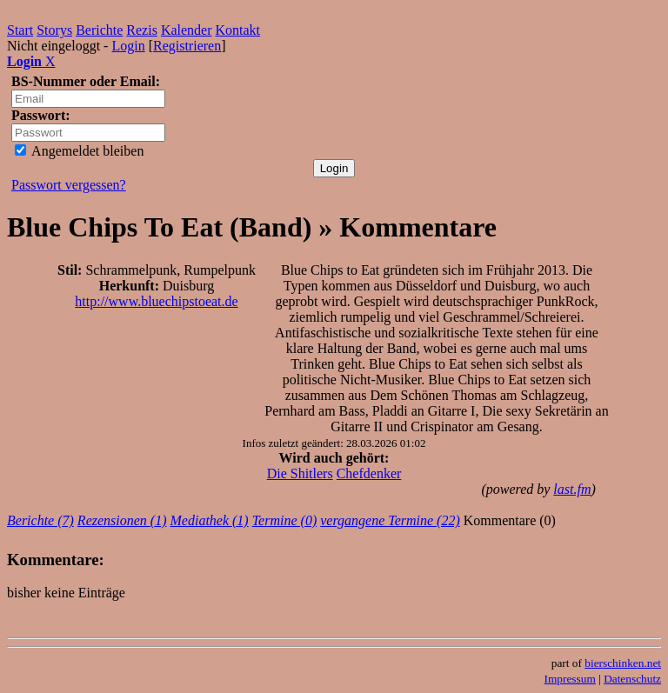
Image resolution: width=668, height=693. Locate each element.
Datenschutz (632, 678)
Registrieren (187, 45)
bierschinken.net (622, 663)
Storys (54, 30)
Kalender (186, 30)
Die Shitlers (300, 473)
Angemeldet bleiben (79, 150)
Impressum (570, 678)
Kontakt (238, 30)
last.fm (572, 489)
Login (127, 45)
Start (20, 30)
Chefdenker (369, 473)
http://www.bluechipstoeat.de (156, 301)
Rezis (141, 30)
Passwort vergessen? (68, 184)
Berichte (99, 30)
